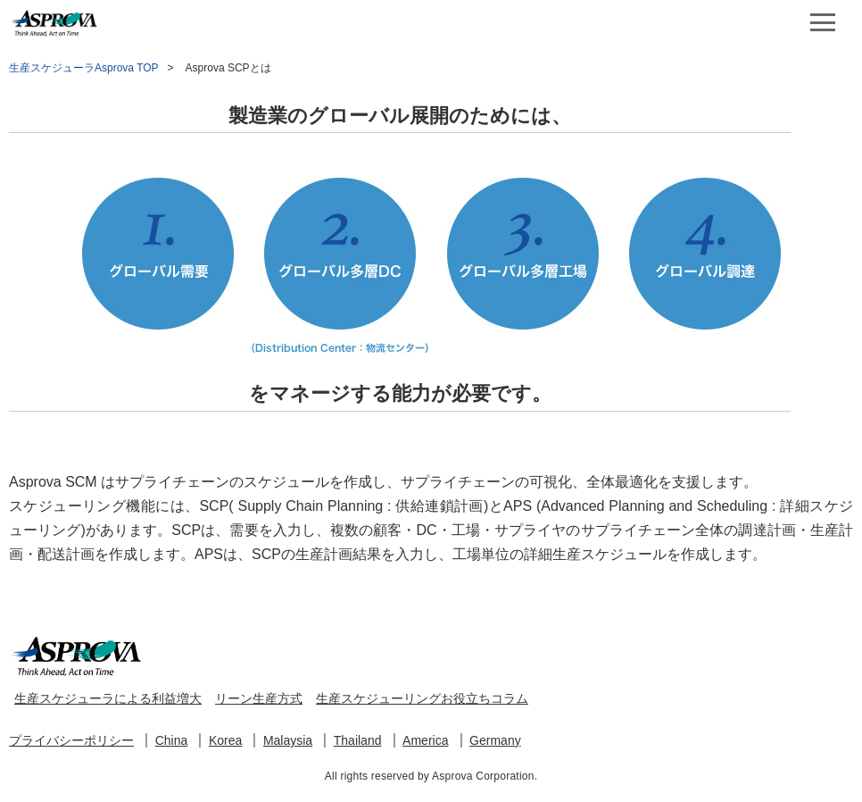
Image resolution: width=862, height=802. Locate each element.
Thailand (358, 740)
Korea (225, 740)
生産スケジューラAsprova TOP (84, 68)
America (425, 740)
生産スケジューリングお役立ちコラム (422, 698)
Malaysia (287, 740)
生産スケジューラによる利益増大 (108, 698)
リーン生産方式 (259, 698)
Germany (495, 740)
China (171, 740)
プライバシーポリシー (71, 740)
